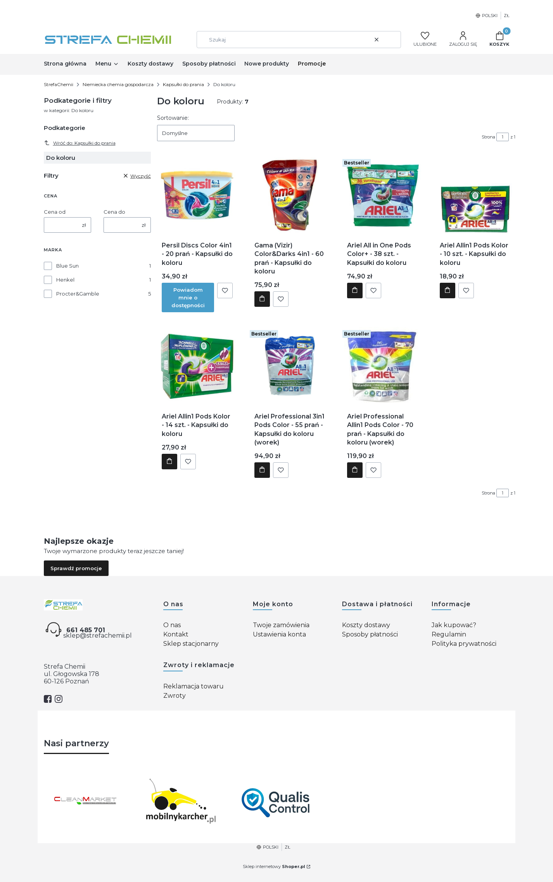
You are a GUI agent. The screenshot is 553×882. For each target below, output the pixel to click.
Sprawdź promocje (76, 568)
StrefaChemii (58, 84)
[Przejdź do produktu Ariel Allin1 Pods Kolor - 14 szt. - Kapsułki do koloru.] (197, 366)
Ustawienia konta (279, 634)
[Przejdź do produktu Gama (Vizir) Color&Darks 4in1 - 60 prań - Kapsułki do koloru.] (290, 194)
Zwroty (174, 695)
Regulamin (449, 634)
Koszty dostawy (366, 625)
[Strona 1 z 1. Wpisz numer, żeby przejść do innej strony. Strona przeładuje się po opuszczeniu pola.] (502, 137)
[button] (392, 39)
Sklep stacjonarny (191, 643)
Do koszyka (262, 299)
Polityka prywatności (464, 643)
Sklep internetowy (274, 866)
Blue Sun (67, 266)
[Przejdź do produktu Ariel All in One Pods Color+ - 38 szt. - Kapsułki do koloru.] (382, 194)
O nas (172, 625)
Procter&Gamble (77, 294)
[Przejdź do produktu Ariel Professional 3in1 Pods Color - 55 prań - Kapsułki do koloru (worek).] (290, 366)
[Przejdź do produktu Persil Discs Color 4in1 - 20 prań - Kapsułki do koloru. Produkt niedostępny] (197, 194)
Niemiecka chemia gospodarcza (118, 84)
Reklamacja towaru (193, 686)
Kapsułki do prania (183, 84)
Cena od (55, 212)
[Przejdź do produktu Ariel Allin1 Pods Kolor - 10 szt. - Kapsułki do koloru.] (475, 194)
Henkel (65, 280)
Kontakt (175, 634)
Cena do (114, 212)
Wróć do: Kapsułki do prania (80, 143)
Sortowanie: (173, 117)
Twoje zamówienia (281, 625)
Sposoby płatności (370, 634)
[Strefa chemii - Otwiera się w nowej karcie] (97, 604)
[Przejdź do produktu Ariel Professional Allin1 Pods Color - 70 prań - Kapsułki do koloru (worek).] (382, 366)
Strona (488, 137)
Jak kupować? (454, 625)
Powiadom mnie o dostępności (188, 297)
